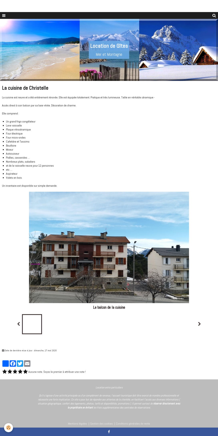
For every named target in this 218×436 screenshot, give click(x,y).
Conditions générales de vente (133, 423)
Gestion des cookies (101, 423)
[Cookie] (8, 427)
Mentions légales (77, 423)
